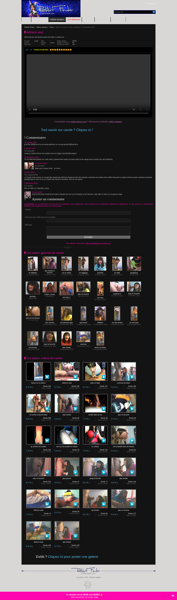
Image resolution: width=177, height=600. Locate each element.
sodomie (83, 343)
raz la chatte (66, 272)
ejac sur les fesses (33, 317)
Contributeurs (118, 19)
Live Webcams (73, 19)
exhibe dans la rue (95, 414)
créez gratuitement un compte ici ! (98, 243)
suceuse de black (123, 382)
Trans (52, 27)
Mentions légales (95, 577)
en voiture (95, 446)
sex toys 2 (66, 296)
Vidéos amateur (57, 19)
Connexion (152, 4)
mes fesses (32, 346)
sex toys (100, 297)
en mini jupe (134, 322)
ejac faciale (66, 346)
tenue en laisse (100, 346)
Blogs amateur (102, 19)
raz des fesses (117, 322)
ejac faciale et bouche (50, 271)
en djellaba (33, 272)
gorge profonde (95, 477)
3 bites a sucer (50, 293)
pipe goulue (66, 477)
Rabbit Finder (29, 27)
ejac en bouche (83, 293)
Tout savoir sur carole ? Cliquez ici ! (67, 130)
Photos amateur (40, 19)
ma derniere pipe (66, 322)
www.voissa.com (78, 121)
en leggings (83, 272)
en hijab (117, 272)
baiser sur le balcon (38, 382)
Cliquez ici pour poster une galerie (73, 556)
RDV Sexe (88, 19)
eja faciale (95, 509)
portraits (100, 272)
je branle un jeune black (38, 414)
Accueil (26, 19)
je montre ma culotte (38, 446)
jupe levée (83, 322)
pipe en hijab (95, 382)
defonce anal (66, 382)
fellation (100, 322)
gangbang (134, 272)
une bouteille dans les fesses (123, 446)
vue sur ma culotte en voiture (66, 446)
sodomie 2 (117, 293)
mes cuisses (49, 322)
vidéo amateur (115, 121)
